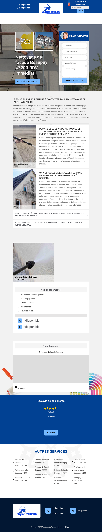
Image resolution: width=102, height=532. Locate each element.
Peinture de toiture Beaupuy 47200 (21, 479)
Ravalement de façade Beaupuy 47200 (60, 480)
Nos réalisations (28, 81)
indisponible (23, 5)
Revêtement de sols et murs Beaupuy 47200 (79, 470)
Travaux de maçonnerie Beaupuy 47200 (20, 463)
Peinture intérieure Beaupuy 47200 (41, 461)
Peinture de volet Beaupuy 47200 (20, 471)
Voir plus (51, 433)
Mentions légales (64, 527)
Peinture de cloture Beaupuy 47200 (60, 463)
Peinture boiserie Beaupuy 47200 (60, 471)
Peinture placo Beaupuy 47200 (79, 461)
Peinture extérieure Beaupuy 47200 (41, 476)
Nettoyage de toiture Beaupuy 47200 (79, 480)
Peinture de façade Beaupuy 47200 (41, 468)
